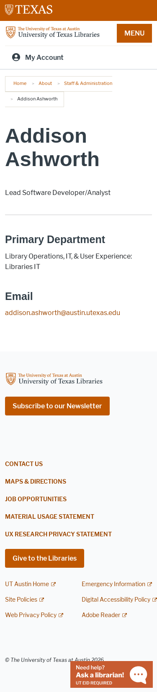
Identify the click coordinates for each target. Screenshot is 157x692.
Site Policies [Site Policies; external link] (21, 599)
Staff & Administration (88, 83)
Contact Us (24, 464)
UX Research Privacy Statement (58, 534)
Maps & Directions (35, 481)
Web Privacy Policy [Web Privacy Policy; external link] (31, 615)
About (45, 83)
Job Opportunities (36, 499)
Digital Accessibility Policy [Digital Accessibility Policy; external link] (116, 599)
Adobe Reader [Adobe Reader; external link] (101, 615)
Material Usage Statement (49, 516)
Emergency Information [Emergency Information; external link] (113, 584)
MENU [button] (134, 33)
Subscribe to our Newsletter (57, 406)
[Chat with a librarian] (111, 674)
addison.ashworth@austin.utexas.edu (62, 313)
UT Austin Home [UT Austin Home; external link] (27, 584)
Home (19, 83)
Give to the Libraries (45, 558)
